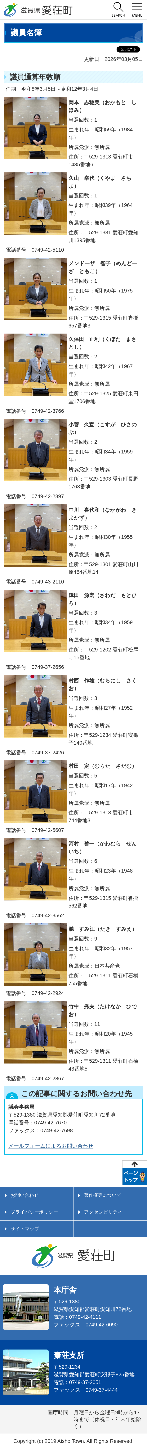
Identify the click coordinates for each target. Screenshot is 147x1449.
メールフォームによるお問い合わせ (50, 1146)
